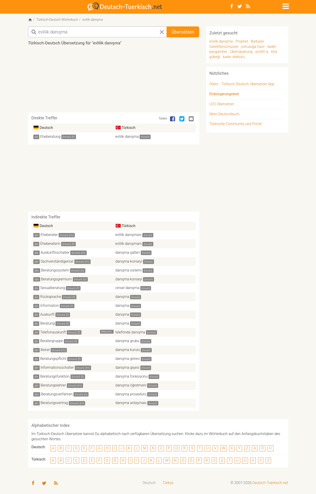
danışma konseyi (128, 261)
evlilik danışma (127, 136)
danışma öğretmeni (130, 385)
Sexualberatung (52, 288)
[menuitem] (149, 483)
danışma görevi (127, 358)
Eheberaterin (50, 243)
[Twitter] (239, 6)
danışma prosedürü (130, 394)
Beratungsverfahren (57, 394)
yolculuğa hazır (253, 46)
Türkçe (168, 483)
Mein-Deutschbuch (224, 114)
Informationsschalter (57, 367)
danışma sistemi (128, 270)
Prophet (241, 41)
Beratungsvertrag (54, 403)
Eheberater (49, 235)
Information (49, 305)
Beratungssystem (55, 270)
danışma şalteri (127, 252)
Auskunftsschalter (55, 252)
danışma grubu (127, 341)
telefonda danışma (130, 332)
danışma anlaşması (131, 403)
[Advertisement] (113, 81)
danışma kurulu (127, 350)
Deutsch (149, 483)
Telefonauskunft (53, 332)
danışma (122, 296)
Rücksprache (50, 296)
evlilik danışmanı (128, 235)
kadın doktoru (234, 57)
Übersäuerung (241, 51)
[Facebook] (231, 6)
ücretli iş (261, 51)
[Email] (192, 119)
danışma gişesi (127, 367)
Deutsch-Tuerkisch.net (270, 483)
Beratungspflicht (53, 358)
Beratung (47, 323)
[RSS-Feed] (248, 6)
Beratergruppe (51, 341)
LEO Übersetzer (221, 104)
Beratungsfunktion (55, 376)
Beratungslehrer (53, 385)
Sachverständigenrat (57, 261)
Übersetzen (182, 32)
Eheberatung (50, 136)
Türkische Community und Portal (235, 124)
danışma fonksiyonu (131, 376)
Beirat (45, 350)
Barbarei (257, 41)
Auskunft (47, 314)
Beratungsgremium (56, 279)
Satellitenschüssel (223, 46)
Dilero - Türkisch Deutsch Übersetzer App (241, 84)
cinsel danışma (127, 288)
